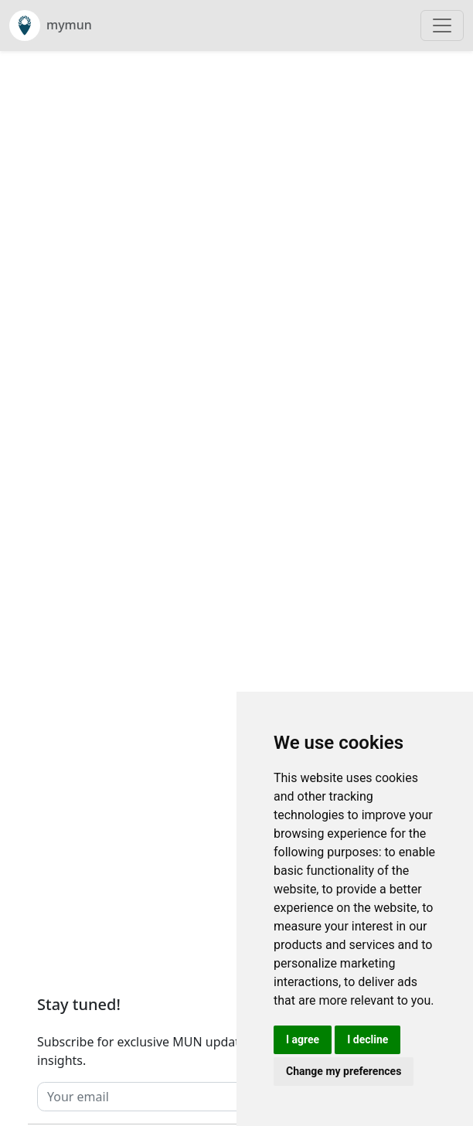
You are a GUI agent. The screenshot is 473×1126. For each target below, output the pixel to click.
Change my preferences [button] (343, 1071)
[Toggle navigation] (442, 25)
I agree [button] (302, 1039)
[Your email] (205, 1096)
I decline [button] (367, 1039)
